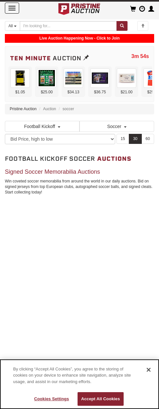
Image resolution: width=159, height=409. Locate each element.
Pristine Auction (23, 109)
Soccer (117, 126)
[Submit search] (122, 26)
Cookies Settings (51, 398)
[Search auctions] (68, 26)
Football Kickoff (42, 126)
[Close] (148, 370)
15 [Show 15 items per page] (123, 138)
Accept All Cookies (100, 398)
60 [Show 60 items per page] (148, 138)
